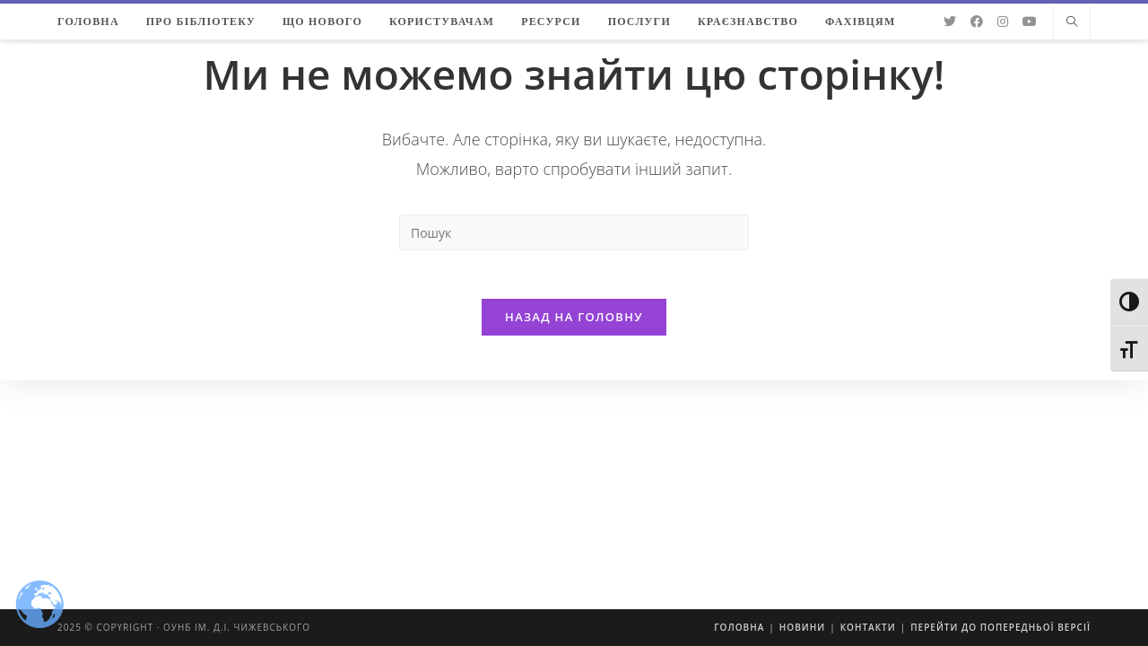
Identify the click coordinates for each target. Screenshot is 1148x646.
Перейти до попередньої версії (1000, 627)
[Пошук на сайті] (1071, 22)
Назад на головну (574, 322)
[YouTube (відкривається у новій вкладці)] (1029, 21)
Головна (739, 627)
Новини (802, 627)
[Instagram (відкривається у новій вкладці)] (1002, 21)
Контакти (868, 627)
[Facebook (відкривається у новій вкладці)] (976, 21)
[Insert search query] (574, 232)
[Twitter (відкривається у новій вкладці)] (949, 21)
